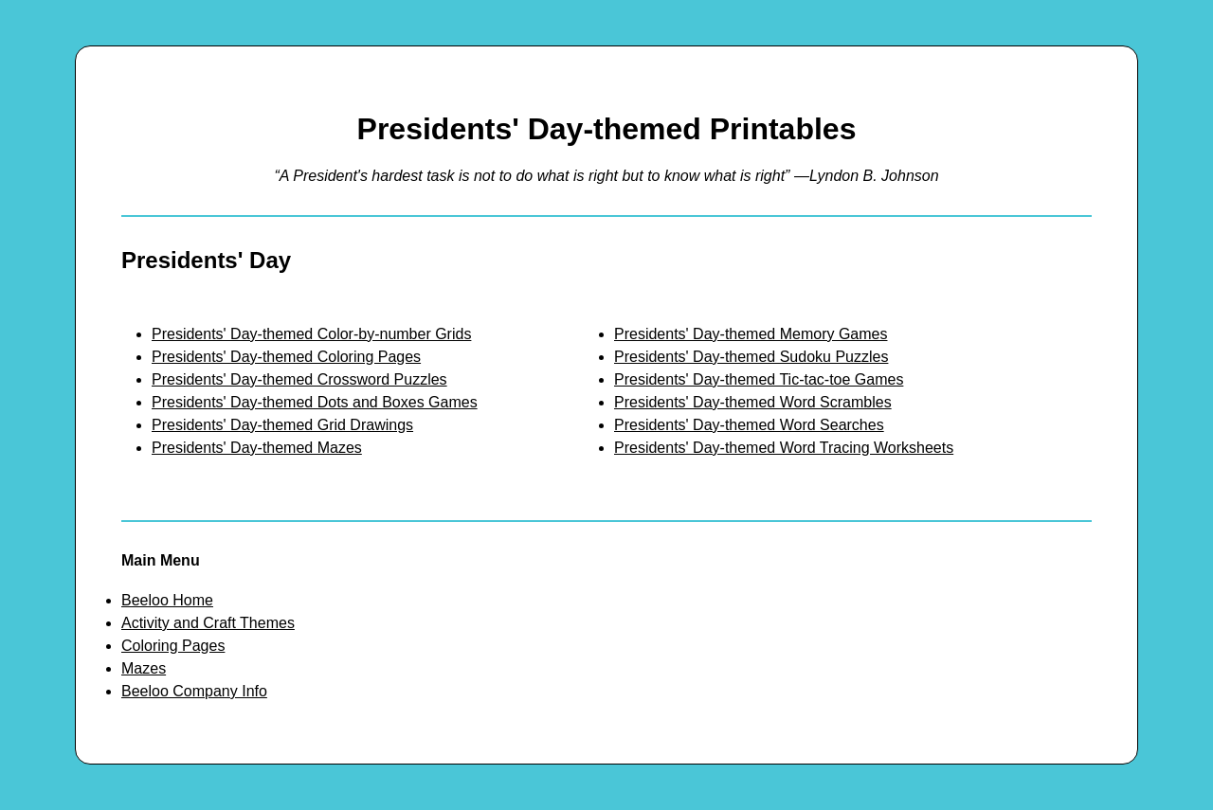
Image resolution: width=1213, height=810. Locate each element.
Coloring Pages (173, 646)
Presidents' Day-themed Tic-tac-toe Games (758, 379)
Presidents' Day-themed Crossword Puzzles (299, 379)
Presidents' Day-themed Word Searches (749, 425)
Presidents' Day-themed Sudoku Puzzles (751, 357)
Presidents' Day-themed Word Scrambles (753, 402)
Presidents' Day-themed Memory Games (750, 334)
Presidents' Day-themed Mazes (257, 448)
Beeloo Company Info (194, 691)
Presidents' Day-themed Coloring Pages (286, 357)
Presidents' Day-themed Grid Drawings (282, 425)
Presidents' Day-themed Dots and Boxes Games (315, 402)
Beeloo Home (167, 600)
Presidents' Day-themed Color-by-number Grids (311, 334)
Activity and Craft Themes (208, 623)
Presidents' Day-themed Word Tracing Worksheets (783, 448)
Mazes (143, 668)
